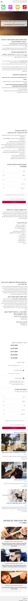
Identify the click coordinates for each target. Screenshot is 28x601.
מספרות (24, 8)
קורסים (17, 8)
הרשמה (10, 8)
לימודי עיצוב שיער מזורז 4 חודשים (13, 585)
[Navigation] (1, 2)
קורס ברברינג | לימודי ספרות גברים (14, 563)
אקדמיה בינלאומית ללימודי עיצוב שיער (14, 452)
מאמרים (25, 454)
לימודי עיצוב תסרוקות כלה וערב (16, 503)
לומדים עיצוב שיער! (20, 479)
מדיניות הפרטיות (13, 199)
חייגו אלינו (3, 8)
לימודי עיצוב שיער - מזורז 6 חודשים (14, 541)
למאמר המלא (24, 459)
